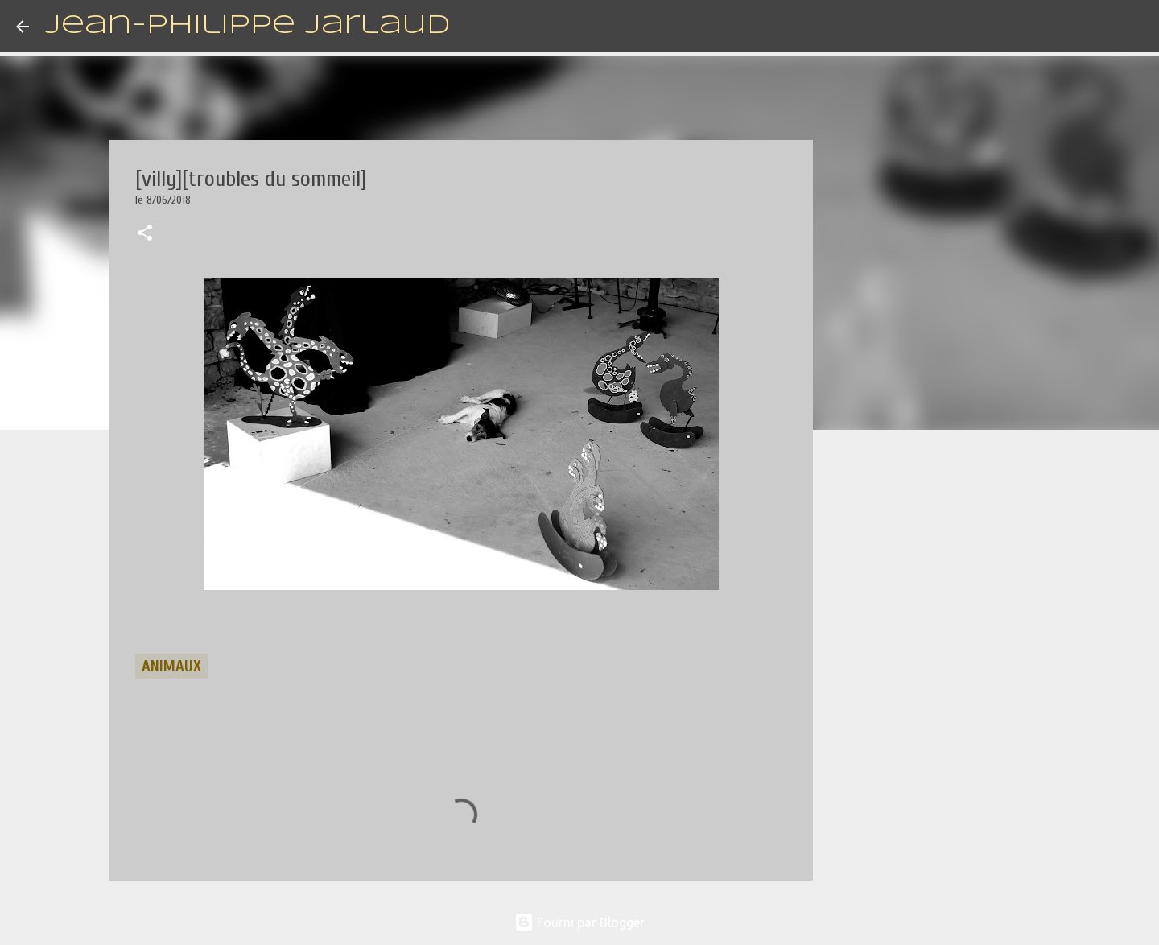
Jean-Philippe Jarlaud (247, 26)
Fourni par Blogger (579, 922)
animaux (171, 666)
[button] (145, 234)
